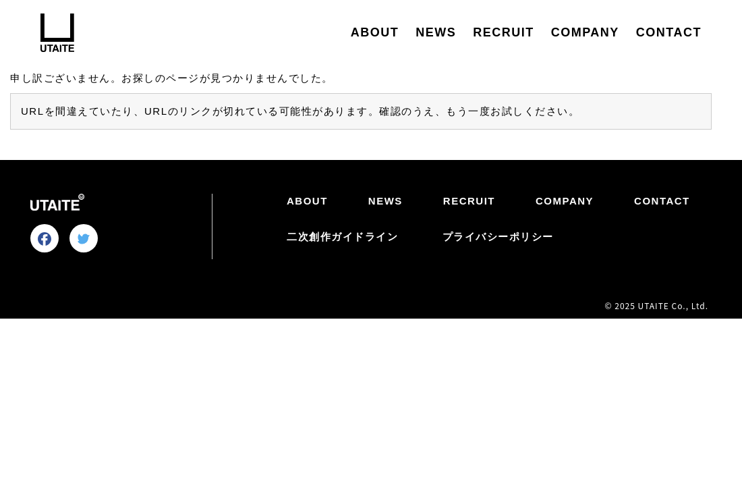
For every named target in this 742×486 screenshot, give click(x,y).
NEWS (436, 32)
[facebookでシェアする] (44, 239)
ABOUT (375, 32)
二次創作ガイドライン (342, 236)
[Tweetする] (83, 239)
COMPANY (585, 32)
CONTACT (669, 32)
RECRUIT (503, 32)
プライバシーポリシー (498, 236)
